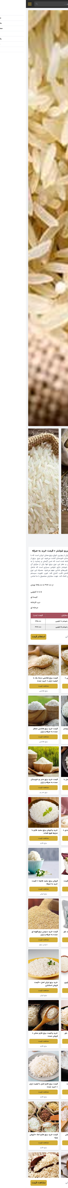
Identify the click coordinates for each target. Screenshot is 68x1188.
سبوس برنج (17, 944)
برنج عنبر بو (50, 741)
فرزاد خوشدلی (45, 637)
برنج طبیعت (50, 894)
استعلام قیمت (12, 637)
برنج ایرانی (50, 691)
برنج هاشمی (17, 691)
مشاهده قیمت (50, 686)
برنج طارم (17, 843)
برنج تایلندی (50, 843)
